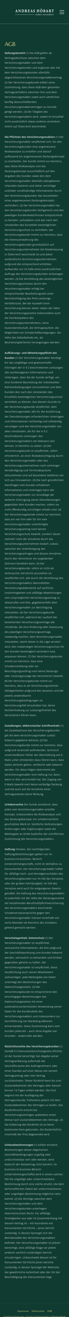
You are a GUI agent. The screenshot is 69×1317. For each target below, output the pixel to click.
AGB (49, 1311)
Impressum (23, 1311)
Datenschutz (38, 1311)
